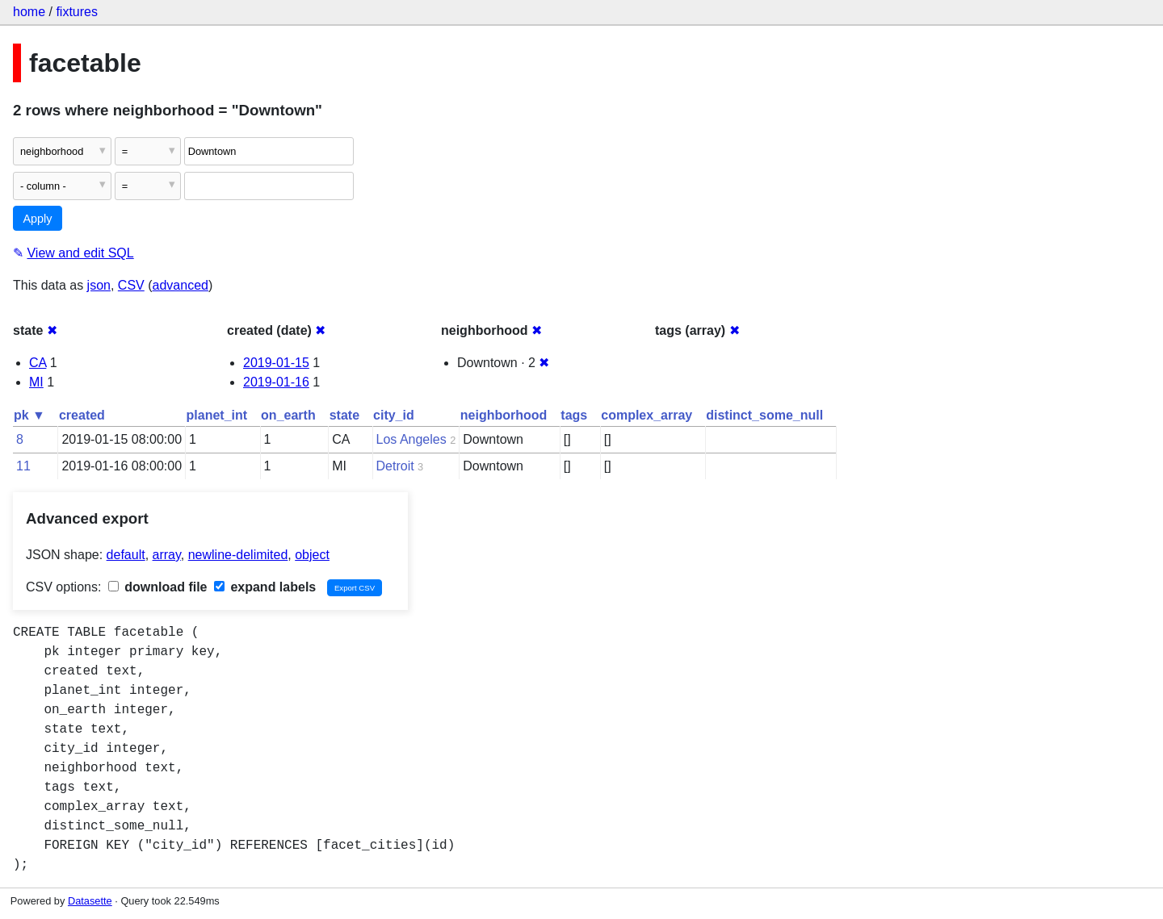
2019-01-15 (276, 363)
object (312, 555)
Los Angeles (411, 439)
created (82, 415)
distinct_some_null (764, 415)
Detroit (395, 466)
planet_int (217, 415)
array (167, 555)
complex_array (646, 415)
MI (36, 382)
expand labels (265, 587)
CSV (131, 285)
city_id (393, 415)
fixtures (77, 12)
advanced (180, 285)
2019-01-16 (276, 382)
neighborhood (504, 415)
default (126, 555)
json (99, 285)
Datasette (90, 901)
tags (574, 415)
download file (158, 587)
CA (37, 363)
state (344, 415)
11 (23, 466)
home (29, 12)
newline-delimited (238, 555)
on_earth (288, 415)
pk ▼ (29, 415)
